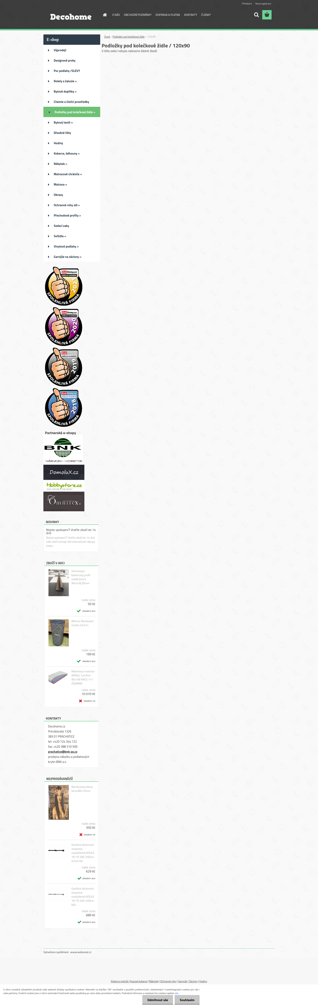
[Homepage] (104, 14)
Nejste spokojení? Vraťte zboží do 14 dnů (71, 531)
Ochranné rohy (168, 981)
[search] (256, 14)
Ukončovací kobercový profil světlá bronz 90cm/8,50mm (80, 577)
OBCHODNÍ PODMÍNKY (137, 15)
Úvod (107, 37)
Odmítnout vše (157, 999)
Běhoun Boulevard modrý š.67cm (82, 623)
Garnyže (182, 981)
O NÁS (116, 15)
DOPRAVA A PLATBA (168, 15)
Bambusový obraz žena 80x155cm (82, 789)
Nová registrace (263, 3)
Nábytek (153, 981)
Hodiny (203, 981)
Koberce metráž (120, 981)
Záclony (193, 981)
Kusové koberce (138, 981)
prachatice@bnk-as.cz (62, 751)
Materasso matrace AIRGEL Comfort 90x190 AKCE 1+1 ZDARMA (83, 677)
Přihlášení (247, 3)
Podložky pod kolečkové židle (129, 37)
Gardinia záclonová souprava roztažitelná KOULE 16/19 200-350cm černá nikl (82, 853)
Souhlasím (187, 999)
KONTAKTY (190, 15)
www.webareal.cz (80, 952)
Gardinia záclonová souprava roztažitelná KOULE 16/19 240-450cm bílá (82, 896)
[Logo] (71, 15)
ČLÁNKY (206, 15)
